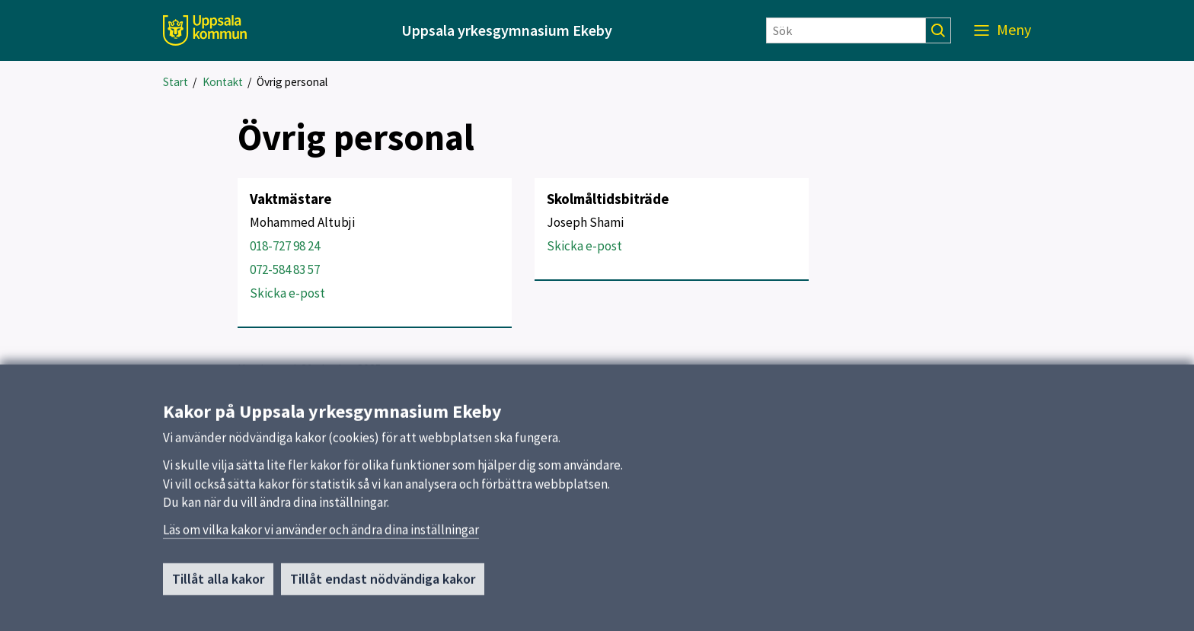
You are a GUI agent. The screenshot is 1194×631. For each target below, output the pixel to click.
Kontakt (223, 82)
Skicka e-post (287, 293)
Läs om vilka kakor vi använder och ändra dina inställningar (321, 535)
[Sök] (846, 30)
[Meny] (1002, 30)
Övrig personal (292, 82)
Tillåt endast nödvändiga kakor (382, 585)
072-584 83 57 (285, 269)
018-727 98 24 (285, 245)
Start (175, 82)
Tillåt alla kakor (218, 585)
